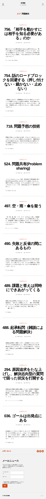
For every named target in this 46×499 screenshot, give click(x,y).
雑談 (12, 354)
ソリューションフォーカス (13, 400)
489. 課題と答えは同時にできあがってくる (23, 288)
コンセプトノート (23, 24)
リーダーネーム (6, 472)
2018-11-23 (27, 93)
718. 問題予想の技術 (23, 126)
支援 (15, 190)
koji (21, 42)
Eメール (4, 476)
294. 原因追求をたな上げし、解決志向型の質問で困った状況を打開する (23, 373)
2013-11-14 (27, 210)
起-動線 (23, 3)
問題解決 (16, 60)
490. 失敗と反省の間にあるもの (23, 245)
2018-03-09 (27, 130)
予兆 (8, 148)
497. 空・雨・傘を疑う (23, 206)
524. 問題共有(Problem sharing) (23, 166)
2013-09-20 (27, 294)
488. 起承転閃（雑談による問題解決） (22, 329)
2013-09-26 (27, 252)
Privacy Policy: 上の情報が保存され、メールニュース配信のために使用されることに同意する (13, 482)
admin (21, 336)
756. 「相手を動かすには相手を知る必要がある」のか (23, 33)
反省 (8, 270)
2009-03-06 (27, 382)
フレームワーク (10, 228)
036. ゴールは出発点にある (23, 418)
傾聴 (12, 60)
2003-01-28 (27, 424)
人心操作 (9, 60)
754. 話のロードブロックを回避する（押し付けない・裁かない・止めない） (23, 82)
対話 (12, 190)
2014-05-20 (27, 172)
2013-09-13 (28, 336)
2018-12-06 (27, 42)
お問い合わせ (6, 451)
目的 (12, 442)
